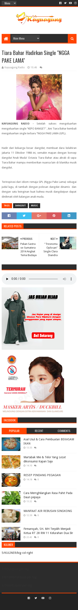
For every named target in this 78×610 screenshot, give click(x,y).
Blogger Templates (56, 605)
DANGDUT (20, 205)
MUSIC (34, 205)
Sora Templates (33, 605)
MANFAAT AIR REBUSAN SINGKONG (48, 511)
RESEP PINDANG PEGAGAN (42, 475)
